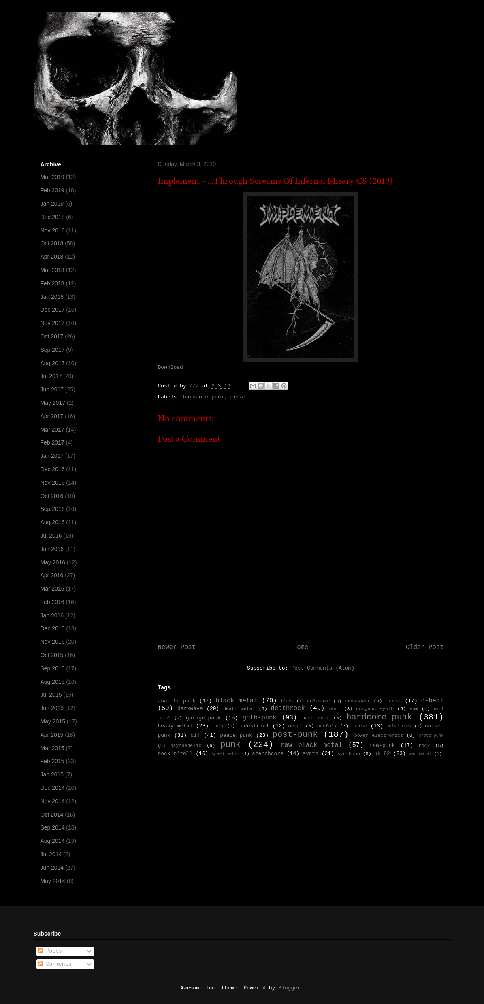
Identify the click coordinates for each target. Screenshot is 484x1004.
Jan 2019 (52, 203)
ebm (413, 709)
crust (393, 701)
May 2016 (53, 562)
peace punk (236, 735)
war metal (420, 753)
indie (218, 726)
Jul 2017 (51, 376)
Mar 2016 (52, 588)
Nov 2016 (53, 482)
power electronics (378, 735)
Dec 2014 (53, 788)
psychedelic (185, 746)
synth (310, 754)
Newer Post (177, 647)
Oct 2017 (52, 336)
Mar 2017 (52, 429)
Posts (50, 951)
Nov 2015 (53, 641)
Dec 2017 (53, 309)
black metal (236, 700)
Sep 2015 (53, 668)
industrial (253, 726)
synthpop (348, 754)
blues (287, 701)
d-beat (432, 700)
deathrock (288, 708)
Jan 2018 (52, 297)
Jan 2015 (52, 774)
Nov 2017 (53, 323)
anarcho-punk (177, 701)
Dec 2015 (53, 628)
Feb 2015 (52, 761)
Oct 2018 (52, 243)
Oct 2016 (52, 496)
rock (424, 746)
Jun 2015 (52, 708)
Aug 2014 (53, 841)
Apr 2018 (52, 256)
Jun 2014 (52, 867)
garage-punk (203, 718)
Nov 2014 (53, 801)
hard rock (315, 718)
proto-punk (430, 735)
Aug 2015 (53, 682)
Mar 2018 (52, 270)
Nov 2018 (53, 230)
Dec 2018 (53, 217)
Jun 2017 (52, 389)
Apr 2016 (52, 575)
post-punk (295, 734)
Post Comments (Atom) (322, 668)
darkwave (190, 709)
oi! (195, 735)
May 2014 (53, 881)
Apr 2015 (52, 735)
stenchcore (268, 754)
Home (300, 647)
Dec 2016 (53, 469)
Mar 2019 (52, 177)
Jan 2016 (52, 615)
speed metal (225, 753)
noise (359, 726)
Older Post (425, 647)
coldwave (318, 701)
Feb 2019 (52, 190)
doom (335, 709)
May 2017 (53, 403)
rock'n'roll (175, 754)
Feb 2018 (52, 283)
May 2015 (53, 721)
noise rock (399, 726)
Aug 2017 (53, 363)
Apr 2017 (52, 416)
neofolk (327, 726)
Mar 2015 (52, 748)
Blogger (289, 988)
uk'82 (382, 754)
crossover (357, 701)
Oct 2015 (52, 655)
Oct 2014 (52, 814)
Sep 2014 (53, 827)
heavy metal (175, 726)
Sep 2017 (53, 350)
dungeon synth (375, 709)
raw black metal (311, 745)
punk (230, 744)
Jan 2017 (52, 456)
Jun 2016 (52, 549)
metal (238, 397)
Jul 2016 (51, 535)
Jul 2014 (51, 854)
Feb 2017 (52, 442)
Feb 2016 (52, 602)
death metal (239, 709)
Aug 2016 (53, 522)
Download (170, 367)
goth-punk (260, 717)
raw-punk (382, 745)
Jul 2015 (51, 694)
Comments (54, 964)
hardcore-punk (203, 397)
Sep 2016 (53, 509)
